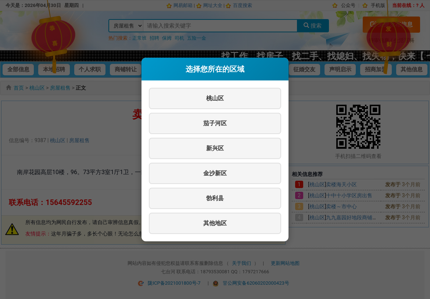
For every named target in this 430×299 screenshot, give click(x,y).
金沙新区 (215, 173)
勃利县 (215, 198)
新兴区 (215, 148)
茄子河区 (215, 123)
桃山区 (215, 98)
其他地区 (215, 223)
